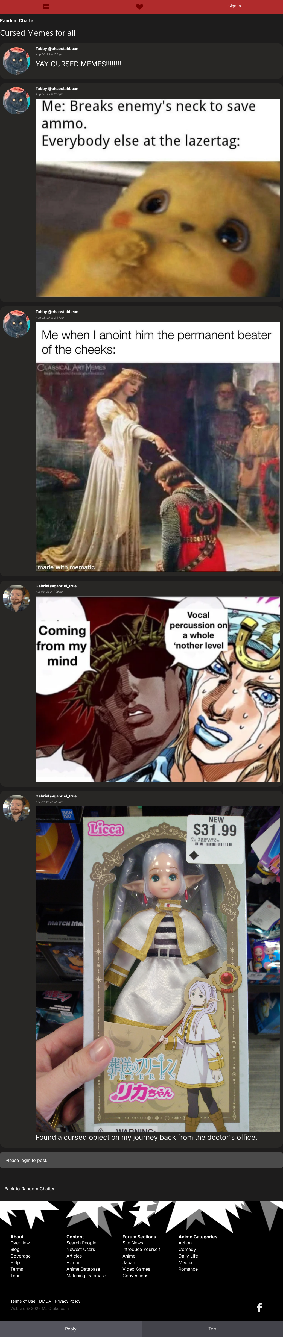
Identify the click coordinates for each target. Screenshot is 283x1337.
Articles (74, 1256)
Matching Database (86, 1275)
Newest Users (80, 1249)
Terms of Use (22, 1301)
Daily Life (188, 1256)
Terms (16, 1269)
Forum (72, 1262)
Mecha (185, 1262)
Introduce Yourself (141, 1249)
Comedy (187, 1249)
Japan (128, 1262)
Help (15, 1262)
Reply (71, 1329)
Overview (20, 1242)
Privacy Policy (67, 1301)
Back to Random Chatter (29, 1188)
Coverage (20, 1256)
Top (212, 1329)
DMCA (45, 1301)
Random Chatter (17, 20)
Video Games (136, 1269)
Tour (15, 1275)
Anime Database (83, 1269)
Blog (15, 1249)
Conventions (135, 1275)
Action (185, 1242)
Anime (128, 1256)
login (25, 1160)
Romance (188, 1269)
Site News (132, 1242)
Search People (81, 1242)
